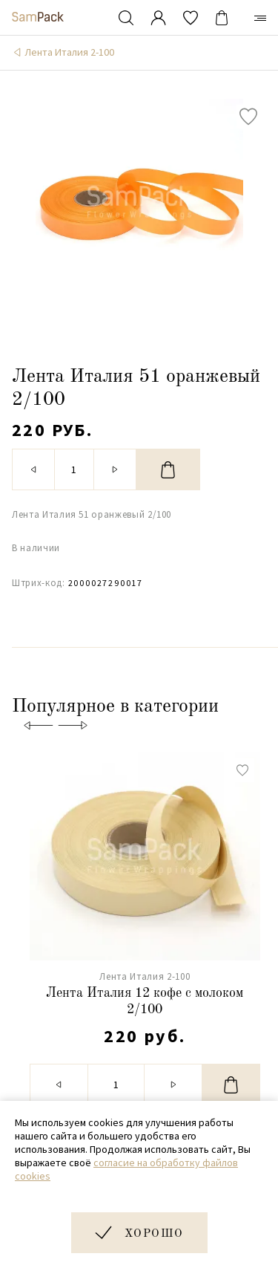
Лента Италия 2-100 (69, 52)
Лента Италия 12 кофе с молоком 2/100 (144, 1001)
